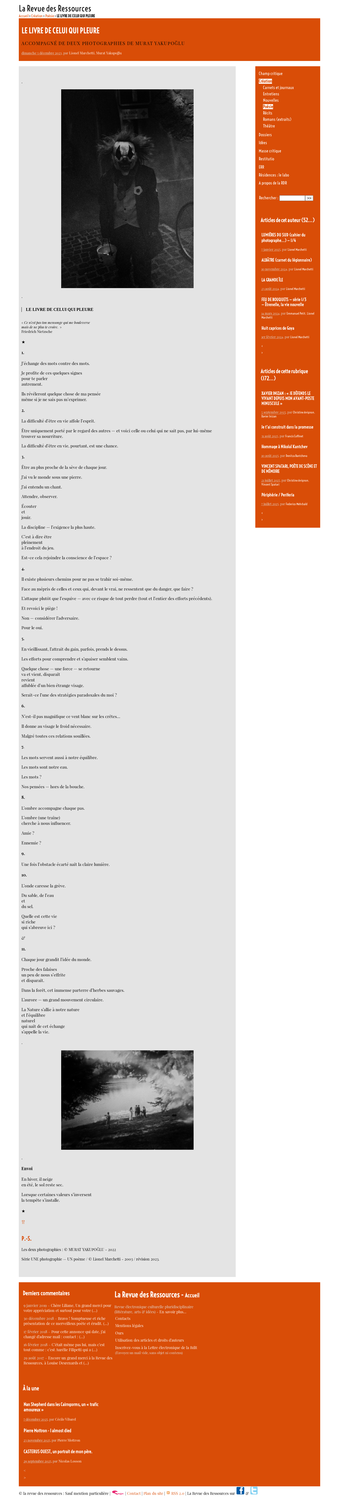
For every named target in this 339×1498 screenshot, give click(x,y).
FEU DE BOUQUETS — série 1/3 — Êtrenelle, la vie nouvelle (283, 302)
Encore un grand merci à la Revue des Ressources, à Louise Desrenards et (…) (68, 1360)
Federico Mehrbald (296, 504)
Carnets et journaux (278, 87)
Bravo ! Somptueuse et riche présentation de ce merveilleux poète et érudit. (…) (66, 1321)
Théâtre (269, 126)
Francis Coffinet (294, 436)
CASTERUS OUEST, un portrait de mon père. (58, 1451)
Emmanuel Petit (296, 313)
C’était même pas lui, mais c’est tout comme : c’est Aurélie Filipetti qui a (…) (64, 1347)
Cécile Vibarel (65, 1419)
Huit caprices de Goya (277, 328)
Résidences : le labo (274, 175)
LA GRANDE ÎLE (272, 280)
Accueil (24, 16)
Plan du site (153, 1493)
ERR (261, 167)
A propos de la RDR (273, 183)
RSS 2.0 (175, 1493)
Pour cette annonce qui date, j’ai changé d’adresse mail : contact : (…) (64, 1334)
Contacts (122, 1318)
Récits (267, 113)
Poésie (49, 16)
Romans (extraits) (277, 119)
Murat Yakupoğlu (109, 53)
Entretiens (271, 93)
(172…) (268, 378)
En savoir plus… (172, 1311)
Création (37, 16)
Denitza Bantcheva (296, 456)
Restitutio (266, 158)
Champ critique (271, 73)
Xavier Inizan (268, 416)
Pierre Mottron (68, 1440)
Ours (119, 1333)
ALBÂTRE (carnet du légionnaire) (286, 260)
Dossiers (265, 134)
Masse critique (270, 150)
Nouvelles (271, 100)
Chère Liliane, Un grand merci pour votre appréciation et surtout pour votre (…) (67, 1308)
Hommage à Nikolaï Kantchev (284, 446)
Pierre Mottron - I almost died (47, 1430)
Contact (134, 1493)
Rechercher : (268, 197)
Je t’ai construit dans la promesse (287, 427)
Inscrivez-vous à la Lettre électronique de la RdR (156, 1347)
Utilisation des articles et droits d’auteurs (149, 1340)
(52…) (308, 220)
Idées (263, 142)
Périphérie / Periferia (277, 494)
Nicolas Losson (70, 1461)
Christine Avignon (303, 412)
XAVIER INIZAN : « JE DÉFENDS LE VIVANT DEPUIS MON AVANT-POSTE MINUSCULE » (287, 398)
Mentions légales (129, 1325)
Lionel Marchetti (82, 53)
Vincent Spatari (270, 484)
